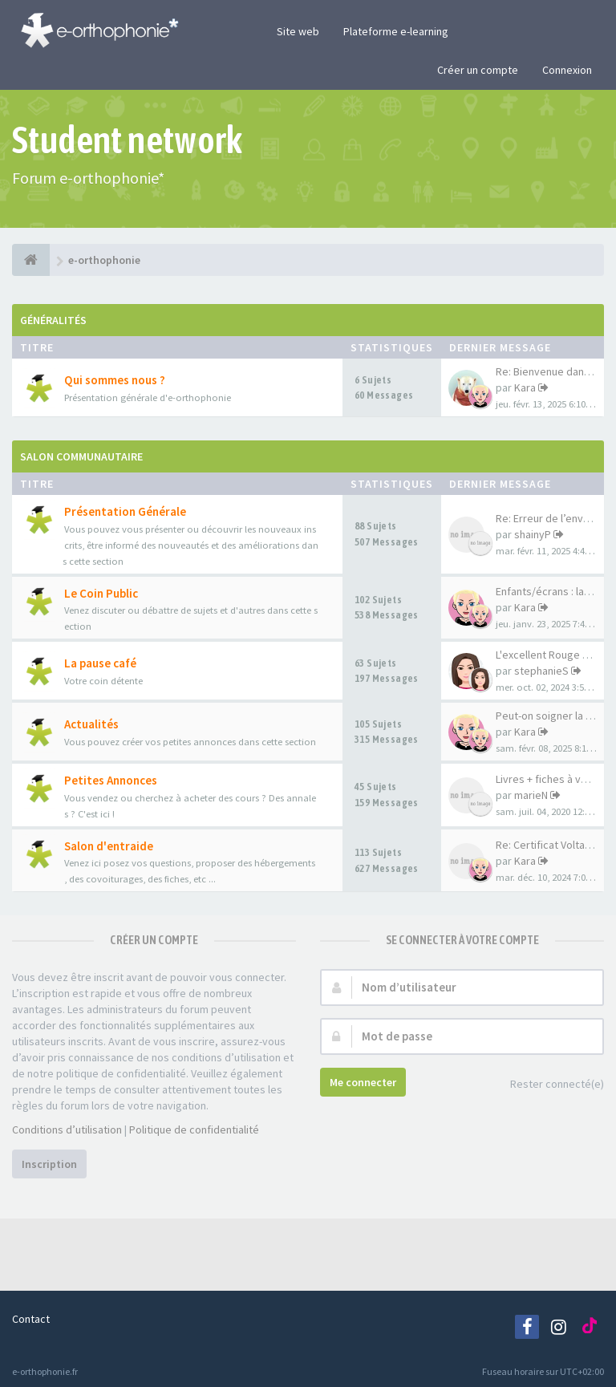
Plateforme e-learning (395, 31)
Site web (298, 31)
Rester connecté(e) (548, 1085)
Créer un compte (477, 70)
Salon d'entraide (108, 846)
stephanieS (541, 670)
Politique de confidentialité (194, 1129)
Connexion (567, 70)
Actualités (91, 724)
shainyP (532, 534)
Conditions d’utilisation (67, 1129)
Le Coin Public (101, 593)
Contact (31, 1319)
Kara (525, 387)
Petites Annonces (110, 780)
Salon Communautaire (81, 456)
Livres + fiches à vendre (553, 779)
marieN (531, 795)
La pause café (100, 663)
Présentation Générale (125, 511)
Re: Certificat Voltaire (547, 844)
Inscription (49, 1164)
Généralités (53, 320)
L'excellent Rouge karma (554, 654)
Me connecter (363, 1082)
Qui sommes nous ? (114, 379)
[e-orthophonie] (31, 260)
